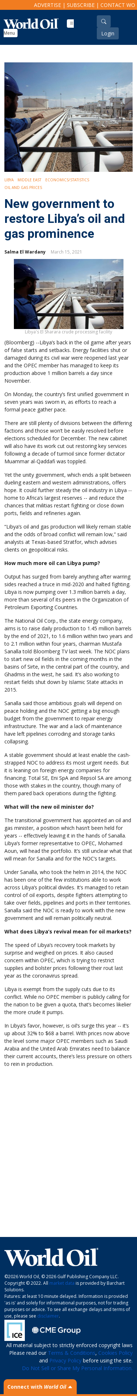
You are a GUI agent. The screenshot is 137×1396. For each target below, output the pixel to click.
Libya (9, 179)
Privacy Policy (65, 1360)
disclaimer (48, 1316)
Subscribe (81, 4)
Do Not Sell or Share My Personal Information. (77, 1368)
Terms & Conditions (71, 1352)
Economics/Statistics (67, 179)
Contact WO (117, 4)
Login (107, 33)
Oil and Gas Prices (23, 187)
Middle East (29, 179)
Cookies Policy (115, 1352)
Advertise (47, 4)
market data (62, 1283)
